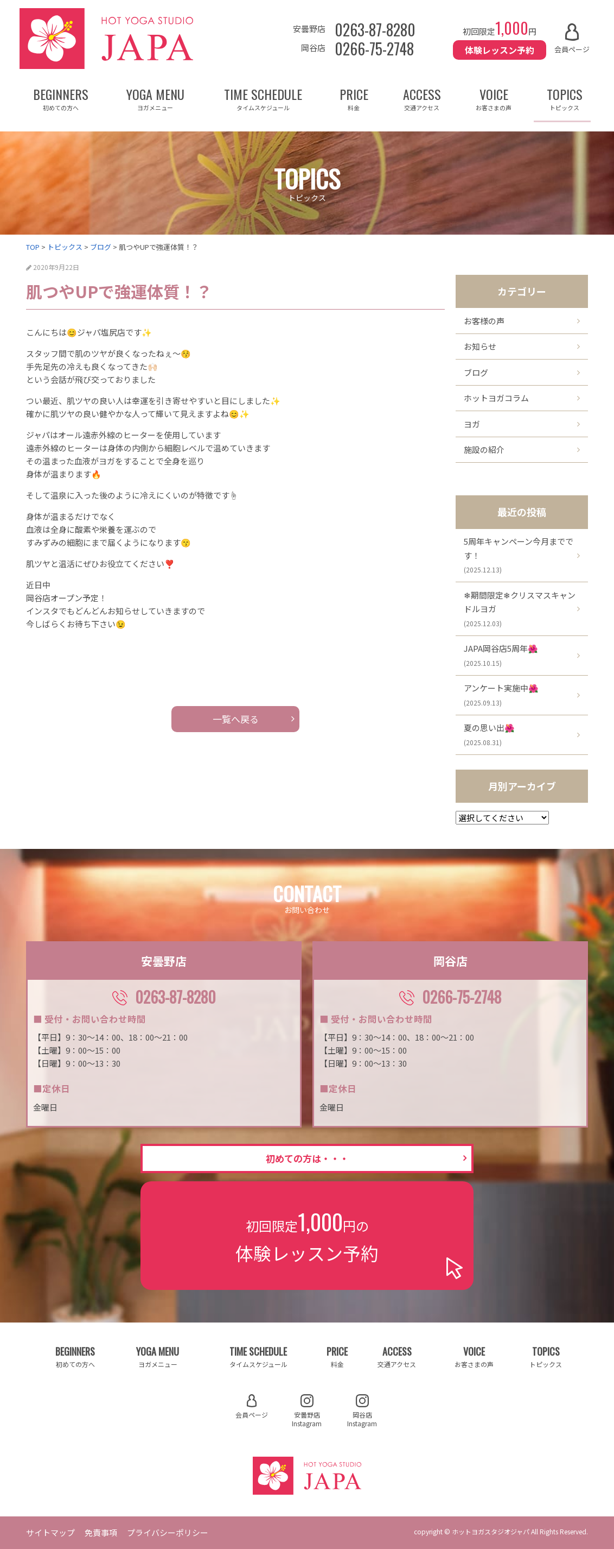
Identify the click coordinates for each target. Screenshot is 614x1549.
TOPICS (564, 98)
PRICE (354, 98)
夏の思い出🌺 (489, 734)
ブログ (476, 372)
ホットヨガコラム (496, 398)
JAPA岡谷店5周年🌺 (501, 655)
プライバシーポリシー (167, 1532)
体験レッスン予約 (499, 49)
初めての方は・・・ (307, 1158)
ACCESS (421, 98)
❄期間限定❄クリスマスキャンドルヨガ (519, 608)
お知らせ (480, 346)
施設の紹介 (484, 449)
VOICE (493, 98)
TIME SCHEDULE (263, 98)
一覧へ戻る (236, 719)
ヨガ (472, 424)
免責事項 (101, 1532)
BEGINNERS (60, 98)
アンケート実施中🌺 (501, 694)
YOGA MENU (155, 98)
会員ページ (572, 38)
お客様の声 (484, 320)
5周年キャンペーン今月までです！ (518, 555)
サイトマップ (50, 1532)
